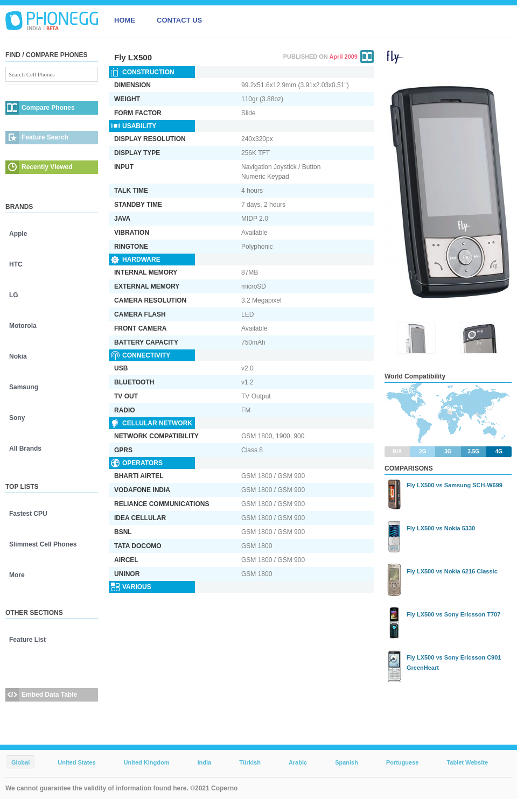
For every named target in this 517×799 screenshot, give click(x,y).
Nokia (18, 356)
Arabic (298, 762)
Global (20, 762)
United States (76, 762)
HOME (124, 20)
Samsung (23, 387)
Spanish (346, 762)
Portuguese (402, 762)
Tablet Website (467, 762)
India (204, 762)
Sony (17, 418)
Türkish (250, 762)
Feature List (27, 639)
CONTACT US (179, 20)
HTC (16, 264)
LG (13, 295)
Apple (18, 233)
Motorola (23, 326)
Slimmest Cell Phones (42, 544)
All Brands (25, 448)
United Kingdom (147, 762)
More (17, 575)
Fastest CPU (28, 513)
